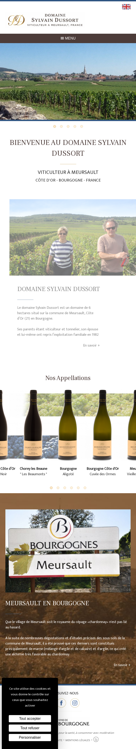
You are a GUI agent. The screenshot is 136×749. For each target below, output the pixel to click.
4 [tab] (75, 126)
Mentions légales (77, 740)
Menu (68, 38)
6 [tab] (85, 487)
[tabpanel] (68, 82)
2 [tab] (61, 126)
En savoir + (83, 345)
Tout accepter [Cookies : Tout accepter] (30, 718)
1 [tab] (54, 126)
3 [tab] (68, 126)
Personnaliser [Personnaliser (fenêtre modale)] (30, 737)
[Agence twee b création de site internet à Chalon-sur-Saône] (96, 739)
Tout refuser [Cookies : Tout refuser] (29, 728)
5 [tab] (81, 126)
